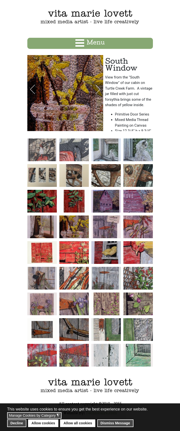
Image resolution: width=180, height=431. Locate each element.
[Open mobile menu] (90, 43)
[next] (94, 89)
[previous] (36, 89)
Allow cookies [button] (43, 423)
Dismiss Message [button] (115, 423)
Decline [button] (16, 423)
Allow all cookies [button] (78, 423)
